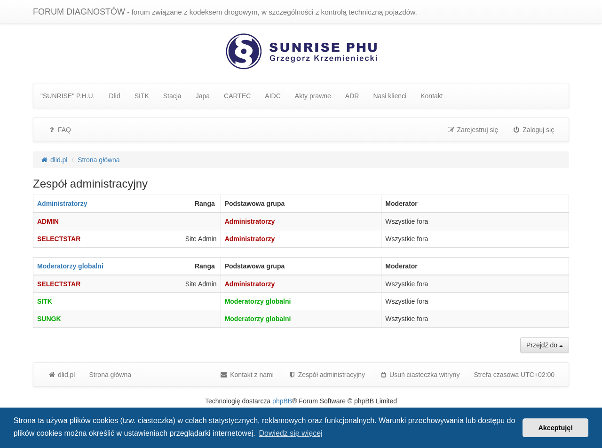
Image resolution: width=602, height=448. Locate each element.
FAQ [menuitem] (59, 130)
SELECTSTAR (58, 239)
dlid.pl (61, 374)
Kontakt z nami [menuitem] (247, 374)
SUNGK (49, 318)
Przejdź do (544, 345)
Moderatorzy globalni (70, 266)
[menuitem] (326, 374)
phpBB (282, 401)
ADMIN (48, 221)
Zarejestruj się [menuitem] (473, 130)
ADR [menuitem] (352, 96)
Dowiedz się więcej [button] (290, 433)
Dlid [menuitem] (114, 96)
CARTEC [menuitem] (237, 96)
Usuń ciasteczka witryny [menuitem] (419, 374)
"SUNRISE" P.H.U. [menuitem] (67, 96)
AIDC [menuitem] (272, 96)
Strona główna (110, 374)
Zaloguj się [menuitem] (533, 130)
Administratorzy (62, 203)
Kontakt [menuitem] (431, 96)
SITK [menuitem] (142, 96)
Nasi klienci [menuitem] (389, 96)
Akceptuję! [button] (555, 428)
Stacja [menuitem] (172, 96)
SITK (44, 301)
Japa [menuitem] (203, 96)
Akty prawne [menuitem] (313, 96)
